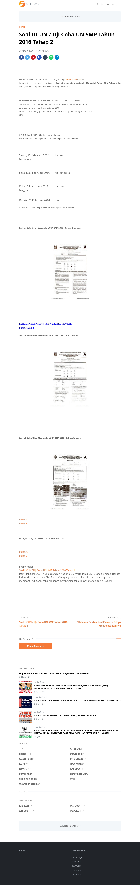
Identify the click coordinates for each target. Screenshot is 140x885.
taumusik (76, 865)
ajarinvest (76, 870)
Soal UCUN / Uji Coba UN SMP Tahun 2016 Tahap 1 (47, 570)
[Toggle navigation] (118, 3)
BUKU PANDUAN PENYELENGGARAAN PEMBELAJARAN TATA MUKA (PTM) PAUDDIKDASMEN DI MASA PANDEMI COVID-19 (71, 687)
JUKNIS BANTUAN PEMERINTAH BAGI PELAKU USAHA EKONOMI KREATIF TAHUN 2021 (77, 700)
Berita (36, 682)
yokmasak (77, 861)
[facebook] (97, 4)
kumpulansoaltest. (72, 79)
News (42, 682)
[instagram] (102, 4)
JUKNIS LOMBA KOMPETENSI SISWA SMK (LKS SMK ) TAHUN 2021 (67, 715)
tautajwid (76, 874)
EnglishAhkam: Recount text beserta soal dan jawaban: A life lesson (54, 673)
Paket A (23, 519)
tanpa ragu (77, 857)
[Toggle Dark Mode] (108, 3)
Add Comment (35, 646)
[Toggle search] (113, 4)
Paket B (23, 523)
